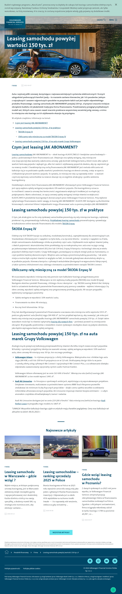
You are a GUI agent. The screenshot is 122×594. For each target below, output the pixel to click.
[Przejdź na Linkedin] (90, 561)
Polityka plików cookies (31, 568)
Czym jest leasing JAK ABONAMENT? (31, 123)
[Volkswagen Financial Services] (15, 22)
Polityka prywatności (12, 568)
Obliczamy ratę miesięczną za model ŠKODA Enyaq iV (42, 136)
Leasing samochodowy (22, 154)
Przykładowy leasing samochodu (64, 220)
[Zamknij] (116, 4)
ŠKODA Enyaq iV (25, 131)
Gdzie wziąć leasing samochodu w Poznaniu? (96, 479)
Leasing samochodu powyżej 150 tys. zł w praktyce (38, 127)
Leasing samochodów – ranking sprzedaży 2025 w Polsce (61, 476)
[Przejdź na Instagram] (98, 561)
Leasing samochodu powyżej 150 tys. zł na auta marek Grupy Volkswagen (48, 141)
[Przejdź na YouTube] (106, 561)
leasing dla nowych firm (62, 321)
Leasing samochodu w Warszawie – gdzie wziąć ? (20, 476)
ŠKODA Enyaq (68, 223)
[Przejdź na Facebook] (114, 561)
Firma (14, 85)
